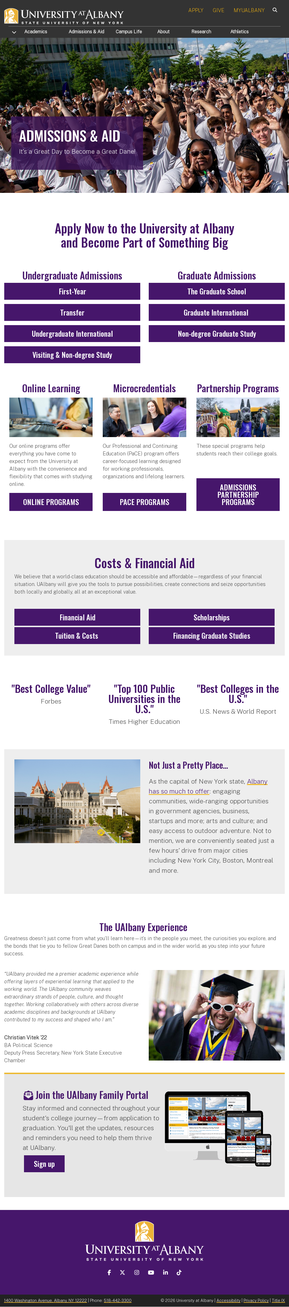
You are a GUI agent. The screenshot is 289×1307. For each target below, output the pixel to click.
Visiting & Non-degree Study (72, 354)
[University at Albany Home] (64, 15)
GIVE (218, 10)
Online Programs (51, 501)
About (163, 31)
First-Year (72, 291)
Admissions (86, 31)
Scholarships (212, 617)
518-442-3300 (118, 1300)
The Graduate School (216, 291)
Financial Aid (77, 617)
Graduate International (217, 312)
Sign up (44, 1163)
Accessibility (228, 1300)
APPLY (195, 10)
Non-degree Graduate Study (217, 333)
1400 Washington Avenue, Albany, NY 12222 (45, 1300)
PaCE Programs (144, 501)
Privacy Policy (256, 1300)
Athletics (239, 31)
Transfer (72, 312)
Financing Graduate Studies (211, 635)
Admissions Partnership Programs (238, 494)
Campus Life (129, 31)
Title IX (278, 1300)
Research (201, 31)
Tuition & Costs (77, 635)
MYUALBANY (249, 10)
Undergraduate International (72, 333)
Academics (35, 31)
